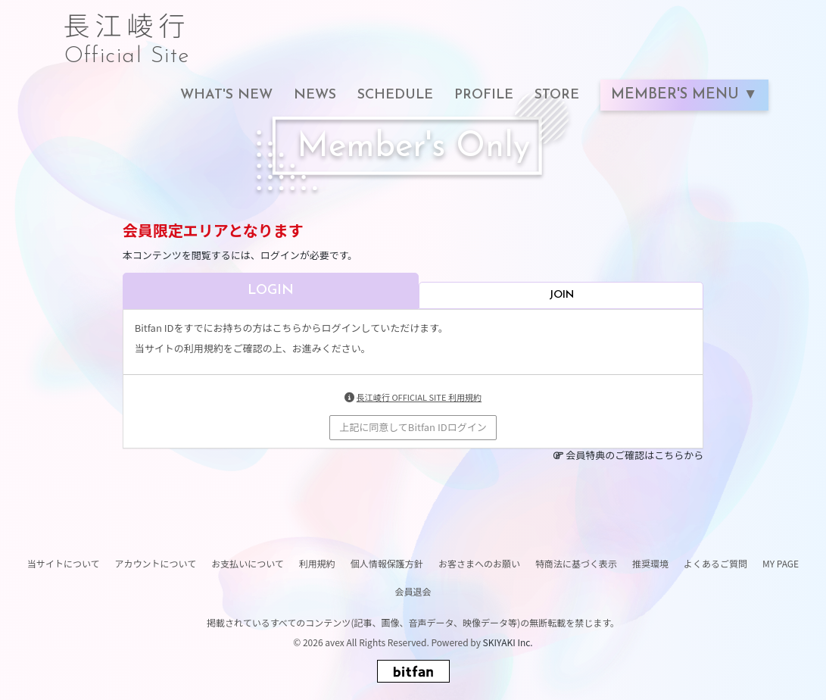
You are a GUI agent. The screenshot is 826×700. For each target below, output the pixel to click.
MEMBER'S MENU (677, 95)
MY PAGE (780, 563)
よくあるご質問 (715, 563)
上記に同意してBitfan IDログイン (412, 427)
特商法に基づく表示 (576, 563)
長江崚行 (127, 31)
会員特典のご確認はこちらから (634, 455)
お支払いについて (247, 563)
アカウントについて (156, 563)
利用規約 (317, 563)
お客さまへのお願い (479, 563)
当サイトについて (63, 563)
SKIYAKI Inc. (508, 642)
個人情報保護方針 (387, 563)
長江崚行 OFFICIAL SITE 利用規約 (419, 397)
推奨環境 (650, 563)
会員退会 (412, 591)
